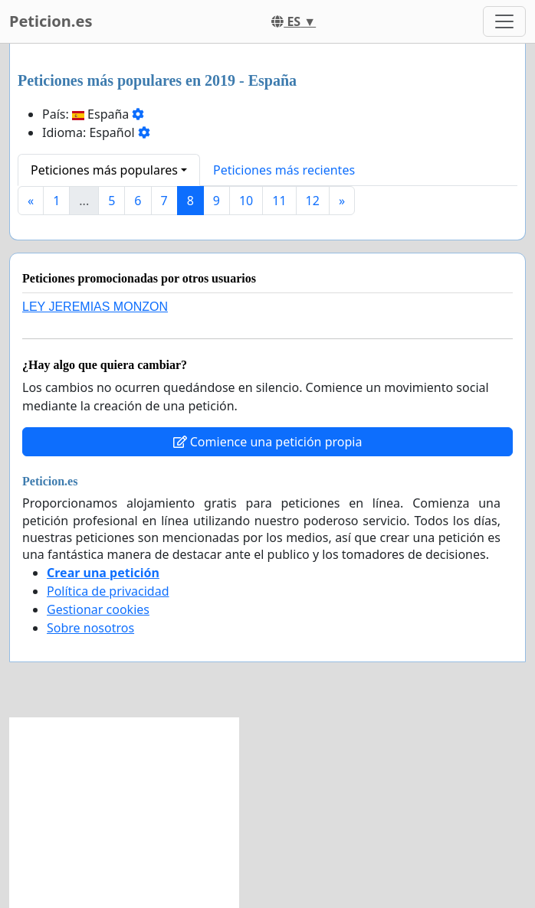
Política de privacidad (108, 591)
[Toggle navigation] (504, 21)
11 (279, 200)
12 (313, 200)
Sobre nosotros (90, 627)
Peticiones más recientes (284, 170)
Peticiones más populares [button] (104, 170)
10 (246, 200)
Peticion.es (50, 21)
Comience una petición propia (268, 441)
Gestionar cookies (98, 609)
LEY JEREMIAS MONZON (95, 306)
